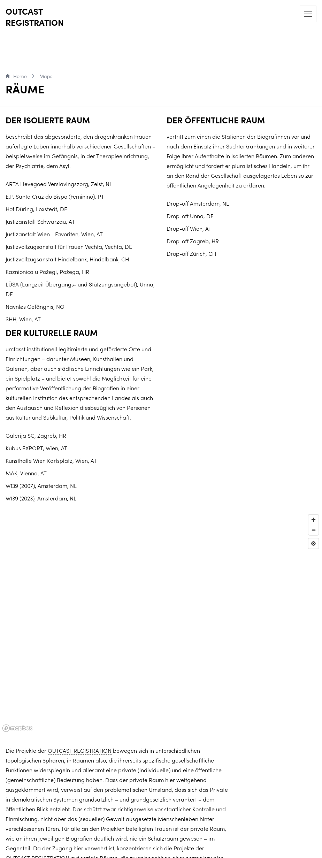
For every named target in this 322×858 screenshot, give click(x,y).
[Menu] (308, 14)
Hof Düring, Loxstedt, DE (36, 209)
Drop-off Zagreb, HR (193, 241)
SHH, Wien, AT (23, 319)
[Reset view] (313, 543)
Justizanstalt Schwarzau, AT (40, 221)
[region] (161, 622)
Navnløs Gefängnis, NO (35, 306)
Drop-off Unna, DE (190, 216)
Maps (45, 75)
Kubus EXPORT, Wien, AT (36, 448)
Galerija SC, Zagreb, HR (36, 435)
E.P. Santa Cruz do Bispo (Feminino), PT (55, 196)
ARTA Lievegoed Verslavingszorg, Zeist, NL (59, 183)
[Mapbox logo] (17, 728)
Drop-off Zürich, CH (191, 253)
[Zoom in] (313, 520)
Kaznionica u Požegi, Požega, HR (47, 271)
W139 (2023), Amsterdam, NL (41, 498)
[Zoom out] (313, 530)
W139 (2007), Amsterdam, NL (41, 485)
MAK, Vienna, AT (26, 473)
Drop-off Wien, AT (189, 228)
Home (16, 75)
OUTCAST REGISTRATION (34, 17)
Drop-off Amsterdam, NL (198, 203)
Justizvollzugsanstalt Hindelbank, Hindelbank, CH (67, 259)
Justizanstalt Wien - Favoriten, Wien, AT (54, 234)
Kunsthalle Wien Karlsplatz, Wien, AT (51, 460)
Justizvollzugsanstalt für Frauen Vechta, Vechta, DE (69, 246)
